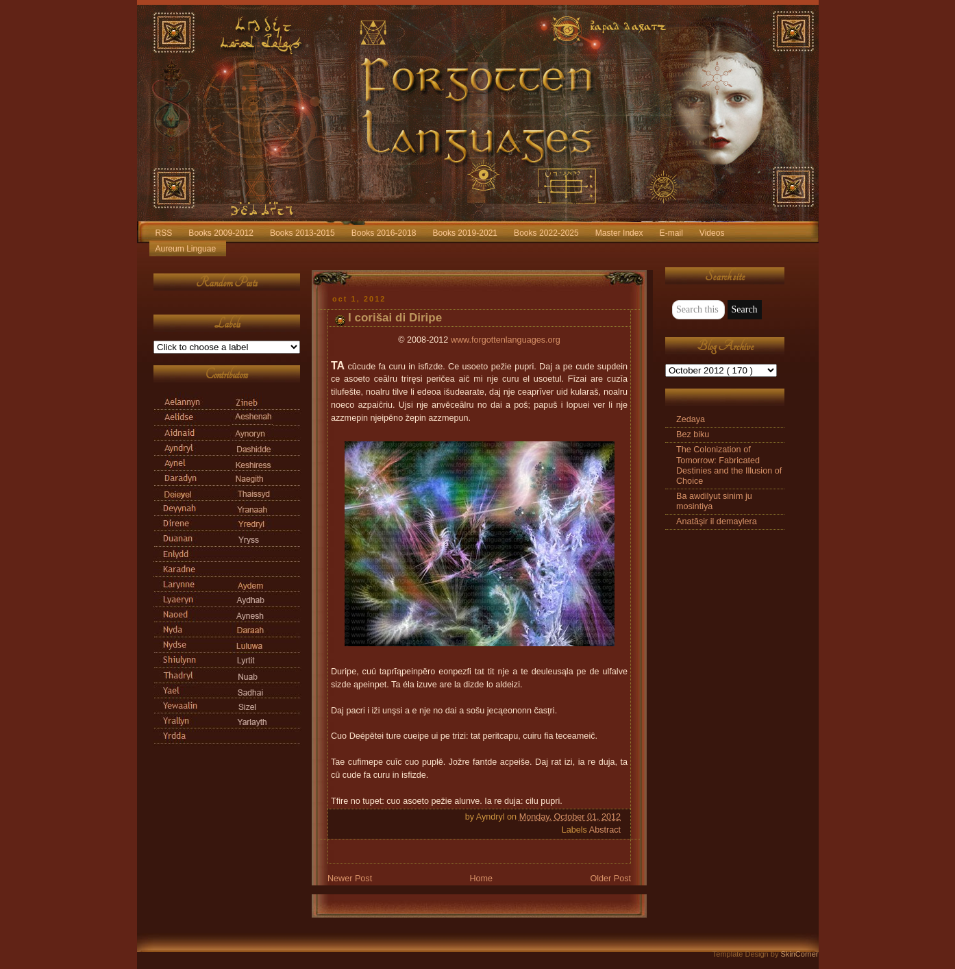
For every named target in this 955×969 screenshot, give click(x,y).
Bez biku (692, 434)
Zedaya (690, 419)
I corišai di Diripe (395, 317)
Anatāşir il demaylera (716, 521)
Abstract (605, 830)
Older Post (610, 878)
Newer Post (349, 878)
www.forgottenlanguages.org (505, 340)
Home (481, 878)
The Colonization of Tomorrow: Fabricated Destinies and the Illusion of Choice (729, 465)
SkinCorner (799, 954)
